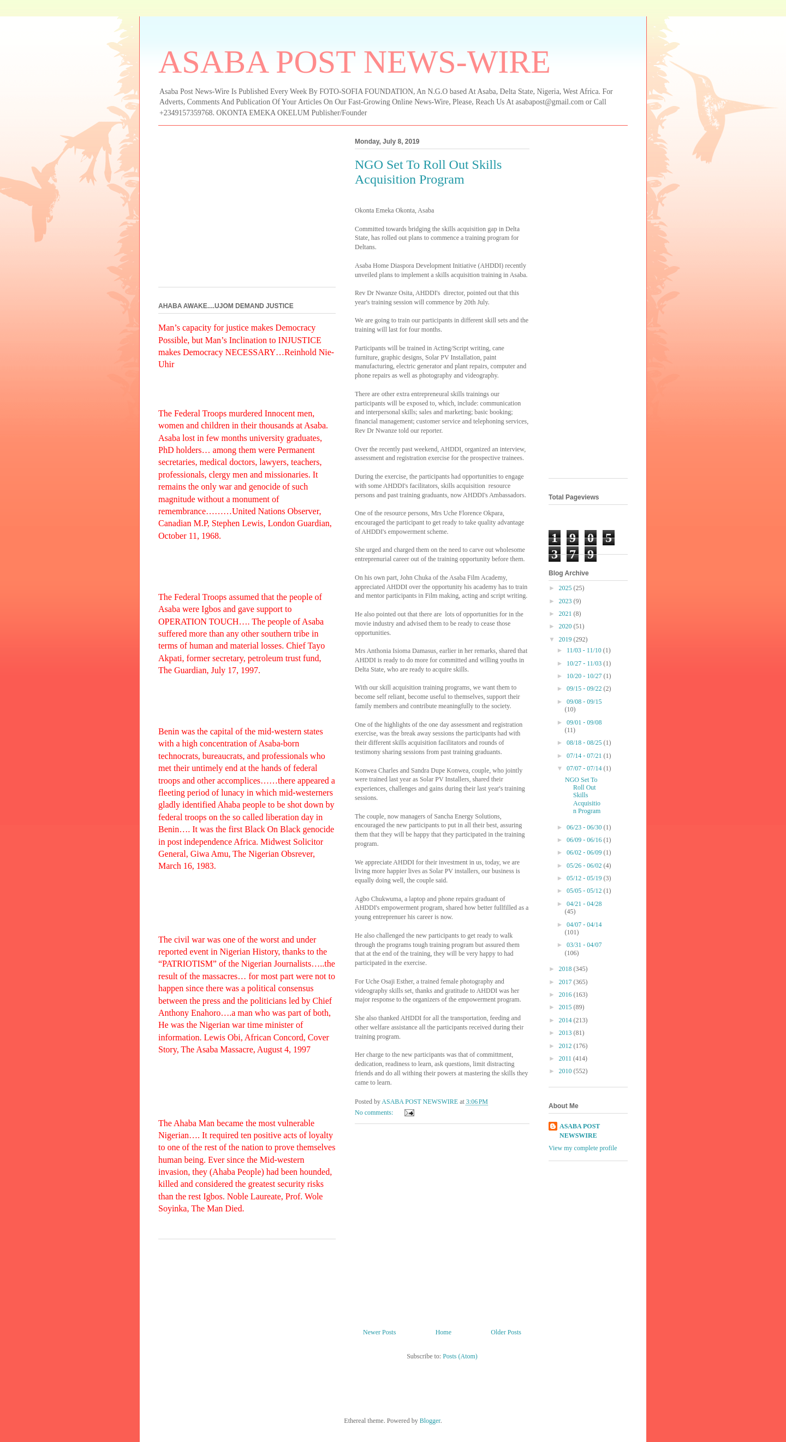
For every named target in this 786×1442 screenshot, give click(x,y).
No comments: (375, 1112)
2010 (566, 1071)
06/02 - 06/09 (585, 852)
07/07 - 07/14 (585, 768)
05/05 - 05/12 (585, 890)
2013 (566, 1033)
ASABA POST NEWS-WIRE (354, 62)
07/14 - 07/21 (585, 756)
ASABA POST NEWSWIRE (579, 1130)
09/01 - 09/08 (584, 722)
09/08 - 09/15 (584, 701)
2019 (566, 639)
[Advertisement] (442, 1221)
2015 (566, 1007)
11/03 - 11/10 (585, 650)
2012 (566, 1046)
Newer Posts (379, 1332)
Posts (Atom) (460, 1356)
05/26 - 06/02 (585, 865)
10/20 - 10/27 (585, 676)
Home (443, 1332)
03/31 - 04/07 (584, 945)
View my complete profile (583, 1148)
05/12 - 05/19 (585, 878)
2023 (566, 601)
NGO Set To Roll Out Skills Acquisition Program (428, 171)
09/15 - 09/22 (585, 688)
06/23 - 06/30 (585, 827)
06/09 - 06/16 (585, 840)
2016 (566, 994)
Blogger (430, 1421)
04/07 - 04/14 (584, 924)
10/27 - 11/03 (585, 663)
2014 (566, 1020)
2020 (566, 626)
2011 (566, 1058)
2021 (566, 613)
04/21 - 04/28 (584, 904)
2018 (566, 969)
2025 (566, 588)
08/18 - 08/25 (585, 742)
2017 (566, 982)
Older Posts (506, 1332)
